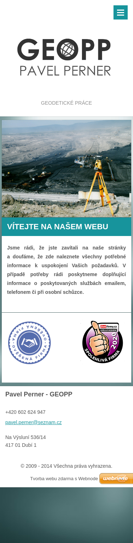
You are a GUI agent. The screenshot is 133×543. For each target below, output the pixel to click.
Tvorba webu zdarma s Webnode (64, 478)
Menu (120, 12)
